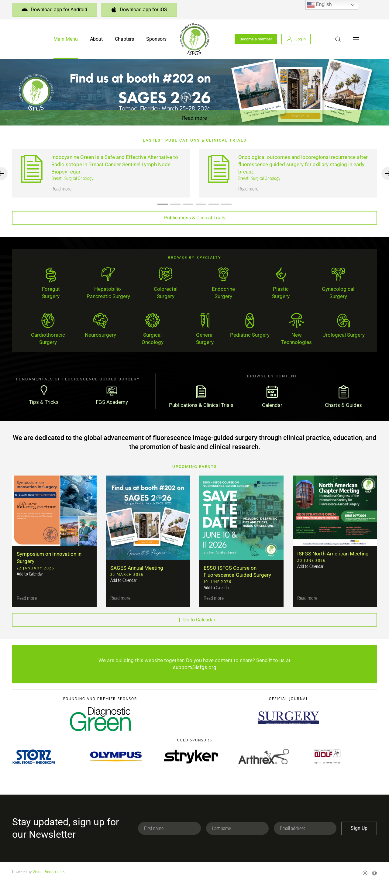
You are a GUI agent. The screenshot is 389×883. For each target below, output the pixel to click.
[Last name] (237, 828)
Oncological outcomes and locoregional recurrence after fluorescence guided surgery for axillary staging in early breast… (303, 164)
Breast (57, 178)
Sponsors (156, 39)
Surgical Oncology (78, 178)
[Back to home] (194, 39)
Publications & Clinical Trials (194, 218)
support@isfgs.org (194, 667)
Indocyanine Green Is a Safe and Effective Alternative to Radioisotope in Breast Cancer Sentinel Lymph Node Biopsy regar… (114, 164)
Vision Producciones (49, 871)
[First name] (169, 828)
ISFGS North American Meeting (333, 554)
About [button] (96, 39)
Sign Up (359, 828)
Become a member (255, 39)
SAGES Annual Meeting (136, 568)
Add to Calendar (30, 574)
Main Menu (65, 39)
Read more (194, 118)
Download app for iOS (139, 10)
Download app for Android (54, 10)
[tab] (162, 204)
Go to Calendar (194, 620)
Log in (296, 39)
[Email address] (305, 828)
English (319, 5)
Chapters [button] (124, 39)
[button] (338, 39)
